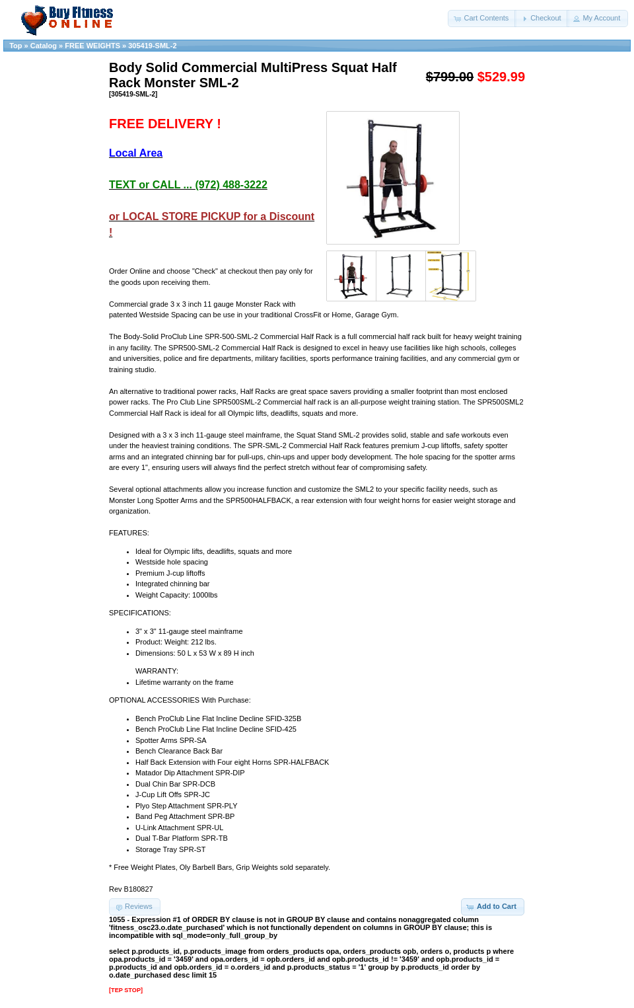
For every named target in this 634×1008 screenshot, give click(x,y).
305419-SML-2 (152, 46)
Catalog (43, 46)
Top (15, 46)
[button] (482, 18)
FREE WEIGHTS (92, 46)
